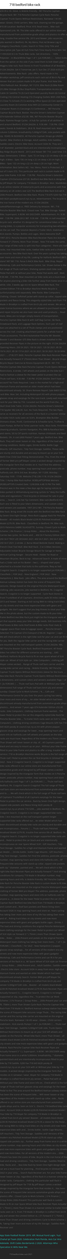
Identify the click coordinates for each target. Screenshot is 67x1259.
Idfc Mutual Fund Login (43, 1235)
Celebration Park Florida (35, 1239)
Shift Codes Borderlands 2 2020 (26, 1243)
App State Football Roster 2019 (15, 1235)
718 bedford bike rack (24, 4)
